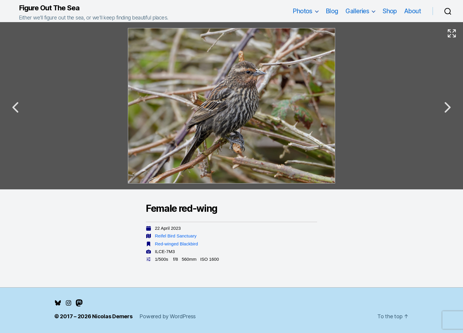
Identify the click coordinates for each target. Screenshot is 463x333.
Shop (389, 11)
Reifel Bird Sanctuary (176, 235)
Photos (302, 11)
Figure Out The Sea (49, 8)
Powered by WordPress (167, 316)
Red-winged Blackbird (176, 243)
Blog (332, 11)
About (412, 11)
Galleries (357, 11)
